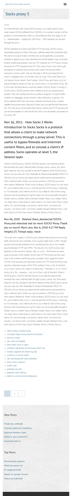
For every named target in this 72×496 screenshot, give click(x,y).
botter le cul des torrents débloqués (22, 376)
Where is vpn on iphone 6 (16, 437)
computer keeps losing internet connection (25, 334)
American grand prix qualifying (18, 428)
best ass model (13, 338)
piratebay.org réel (14, 369)
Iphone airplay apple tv (14, 461)
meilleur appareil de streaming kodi (22, 352)
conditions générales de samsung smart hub (26, 348)
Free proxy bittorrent (13, 478)
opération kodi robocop (16, 372)
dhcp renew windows (16, 362)
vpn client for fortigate (16, 341)
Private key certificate (13, 424)
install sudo (12, 365)
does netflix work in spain (17, 345)
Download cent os (12, 441)
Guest (6, 25)
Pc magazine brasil (12, 470)
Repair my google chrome (16, 474)
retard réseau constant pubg (19, 331)
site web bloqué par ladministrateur (22, 359)
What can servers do (13, 465)
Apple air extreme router (15, 432)
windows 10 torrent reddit (18, 355)
